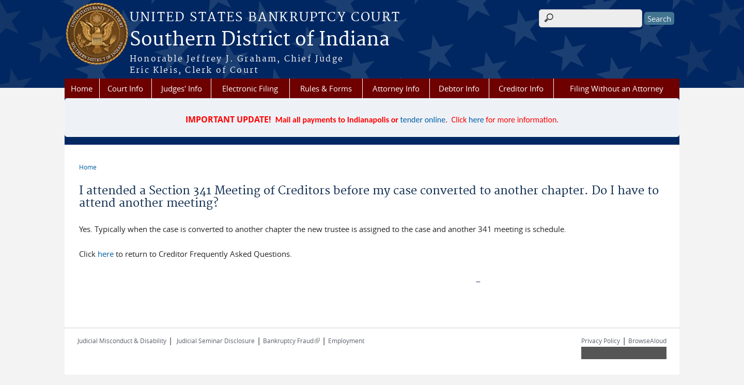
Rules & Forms (326, 88)
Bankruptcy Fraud (291, 340)
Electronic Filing (250, 88)
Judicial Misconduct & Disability (122, 340)
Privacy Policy (600, 340)
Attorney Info (396, 88)
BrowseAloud (647, 340)
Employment (346, 340)
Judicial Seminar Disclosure (216, 340)
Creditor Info (521, 88)
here (476, 120)
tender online (423, 120)
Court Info (125, 88)
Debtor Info (459, 88)
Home (81, 88)
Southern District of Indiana (260, 40)
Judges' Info (181, 88)
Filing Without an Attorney (616, 88)
